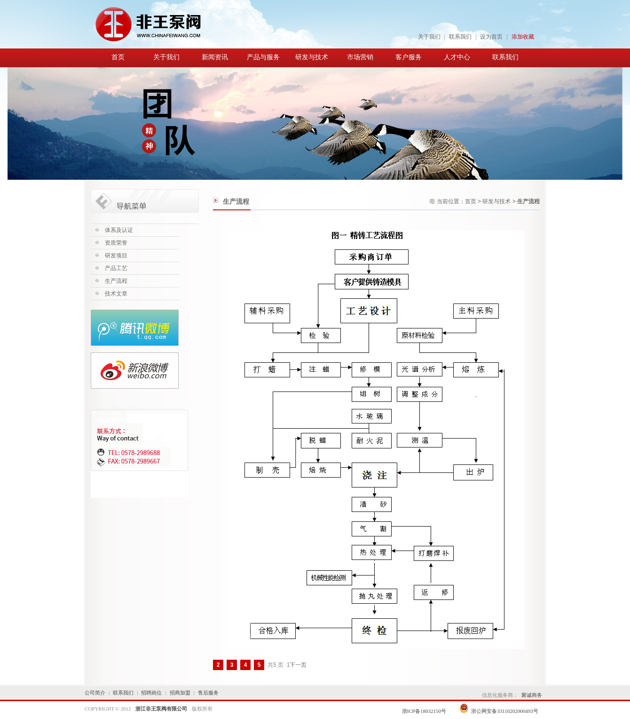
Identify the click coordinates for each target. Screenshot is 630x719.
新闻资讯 (215, 57)
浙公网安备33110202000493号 (498, 711)
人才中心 (457, 57)
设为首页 (491, 36)
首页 (118, 57)
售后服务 (208, 692)
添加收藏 (523, 36)
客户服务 (408, 57)
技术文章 (116, 293)
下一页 (298, 665)
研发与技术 (311, 57)
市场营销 (360, 57)
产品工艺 (116, 268)
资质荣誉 (116, 243)
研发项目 (116, 255)
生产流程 (116, 281)
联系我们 (460, 36)
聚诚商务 (531, 695)
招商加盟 (180, 692)
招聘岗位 (151, 692)
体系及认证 (119, 230)
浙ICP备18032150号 (425, 711)
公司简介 (95, 692)
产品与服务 (263, 57)
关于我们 (429, 36)
